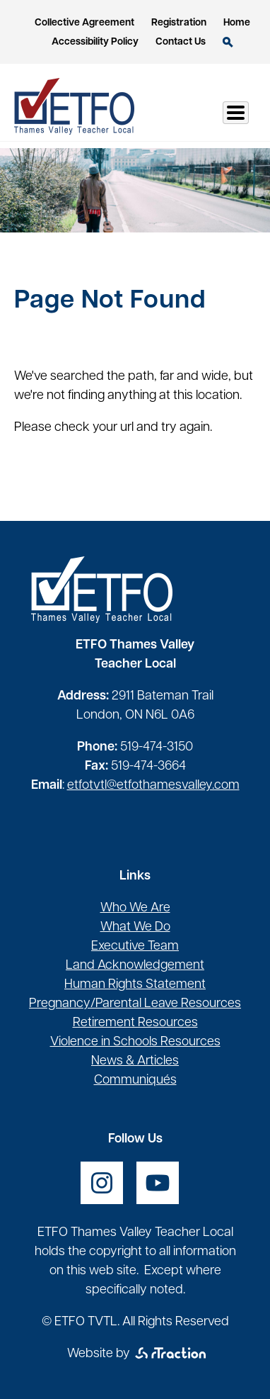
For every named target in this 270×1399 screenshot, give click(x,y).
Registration (178, 23)
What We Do (135, 927)
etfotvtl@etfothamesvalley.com (153, 785)
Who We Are (135, 908)
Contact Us (180, 42)
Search (228, 42)
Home (236, 23)
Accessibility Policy (95, 42)
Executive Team (135, 946)
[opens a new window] (102, 1183)
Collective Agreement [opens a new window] (84, 23)
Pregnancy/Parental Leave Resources (135, 1004)
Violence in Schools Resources (135, 1042)
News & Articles (135, 1061)
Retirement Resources (135, 1023)
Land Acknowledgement (135, 965)
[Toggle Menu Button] (236, 112)
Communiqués (135, 1080)
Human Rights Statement (135, 984)
